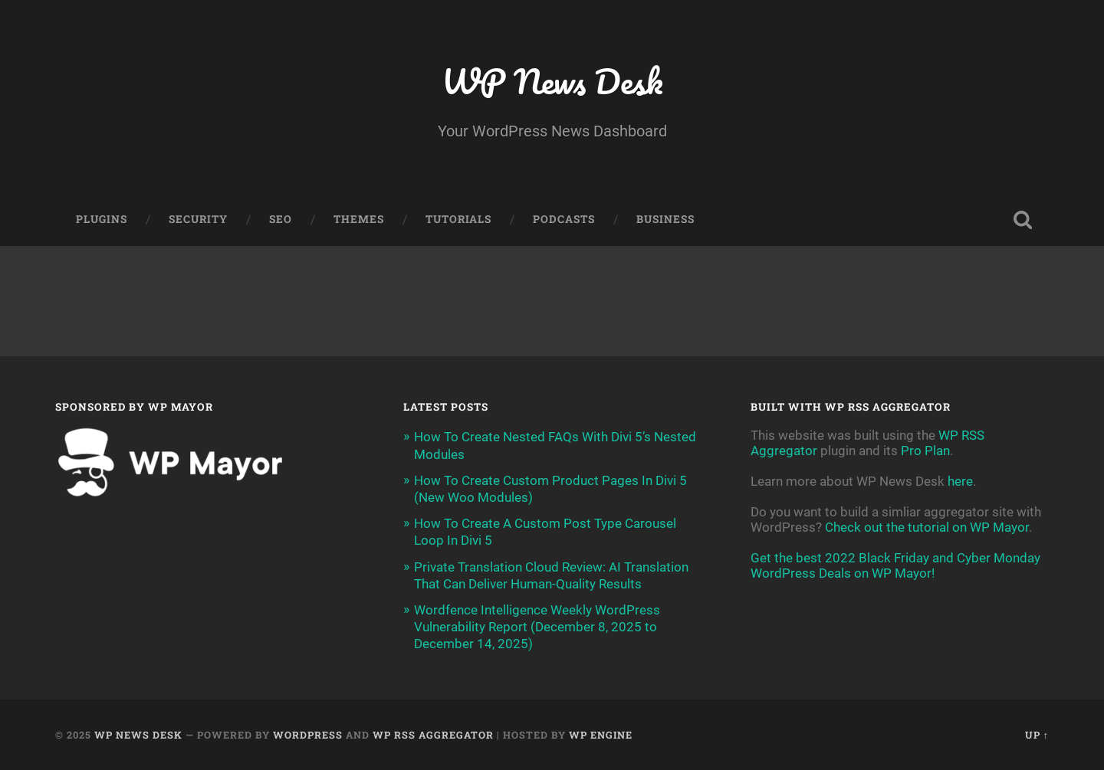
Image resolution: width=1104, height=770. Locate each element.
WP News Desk (552, 81)
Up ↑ (1037, 735)
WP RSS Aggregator (433, 735)
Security (198, 219)
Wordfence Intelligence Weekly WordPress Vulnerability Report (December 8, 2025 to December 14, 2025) (537, 626)
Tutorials (458, 219)
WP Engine (600, 735)
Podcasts (564, 219)
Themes (359, 219)
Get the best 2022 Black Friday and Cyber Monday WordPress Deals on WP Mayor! (895, 565)
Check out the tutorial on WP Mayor (927, 527)
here (960, 481)
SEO (280, 219)
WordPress (308, 735)
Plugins (101, 219)
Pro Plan (925, 450)
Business (665, 219)
